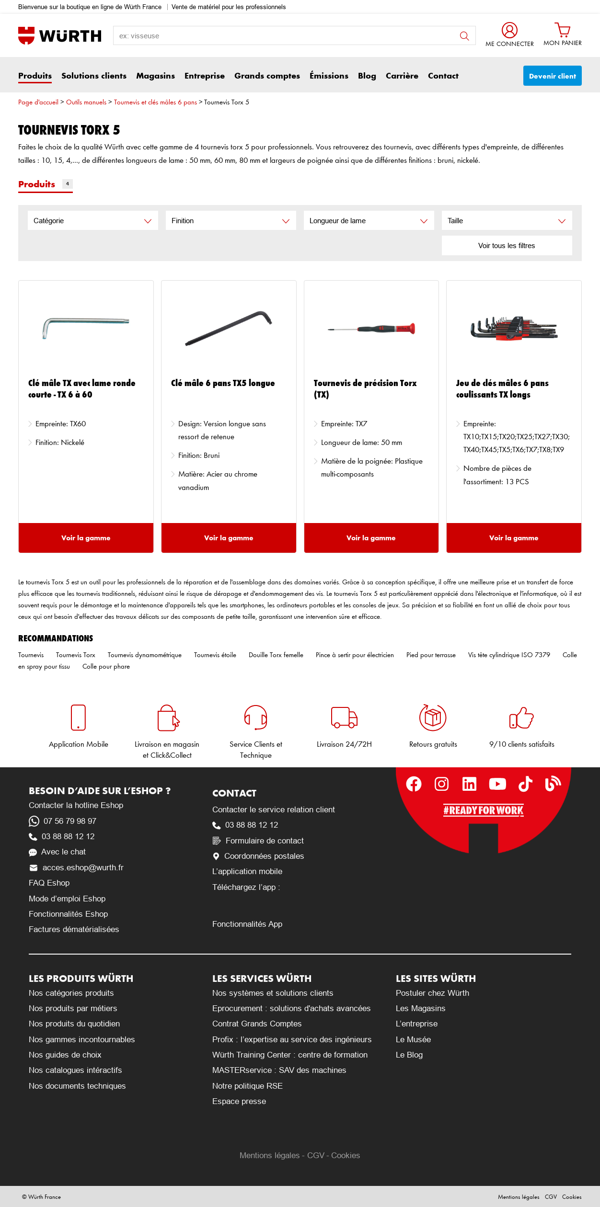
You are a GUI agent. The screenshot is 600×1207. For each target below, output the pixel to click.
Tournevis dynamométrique (145, 654)
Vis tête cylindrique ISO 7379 (509, 654)
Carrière (402, 75)
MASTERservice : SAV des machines (279, 1070)
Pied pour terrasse (431, 654)
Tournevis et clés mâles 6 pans (155, 102)
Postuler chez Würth (432, 993)
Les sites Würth (436, 978)
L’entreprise (417, 1023)
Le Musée (413, 1039)
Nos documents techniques (77, 1086)
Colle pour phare (106, 666)
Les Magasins (421, 1008)
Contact (443, 75)
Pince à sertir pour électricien (355, 654)
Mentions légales (270, 1155)
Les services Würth (262, 978)
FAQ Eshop (49, 883)
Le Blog (409, 1054)
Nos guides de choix (65, 1054)
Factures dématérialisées (74, 929)
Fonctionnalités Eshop (68, 914)
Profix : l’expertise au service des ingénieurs (292, 1039)
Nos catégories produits (71, 993)
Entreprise (205, 75)
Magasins (155, 75)
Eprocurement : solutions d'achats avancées (291, 1008)
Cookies (345, 1155)
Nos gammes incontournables (82, 1039)
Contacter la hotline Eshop (76, 805)
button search (464, 36)
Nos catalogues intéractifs (75, 1070)
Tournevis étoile (215, 654)
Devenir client (552, 76)
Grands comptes (267, 75)
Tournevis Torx (75, 654)
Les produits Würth (81, 978)
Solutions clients (94, 75)
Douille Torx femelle (276, 654)
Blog (367, 75)
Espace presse (239, 1101)
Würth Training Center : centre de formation (290, 1054)
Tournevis (31, 654)
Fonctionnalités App (247, 924)
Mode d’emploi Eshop (67, 898)
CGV (315, 1155)
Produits (35, 75)
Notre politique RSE (247, 1086)
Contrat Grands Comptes (257, 1023)
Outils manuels (86, 102)
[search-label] (294, 35)
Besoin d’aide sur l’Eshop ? (100, 791)
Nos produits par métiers (73, 1008)
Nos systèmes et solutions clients (273, 993)
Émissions (329, 75)
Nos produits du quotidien (74, 1023)
